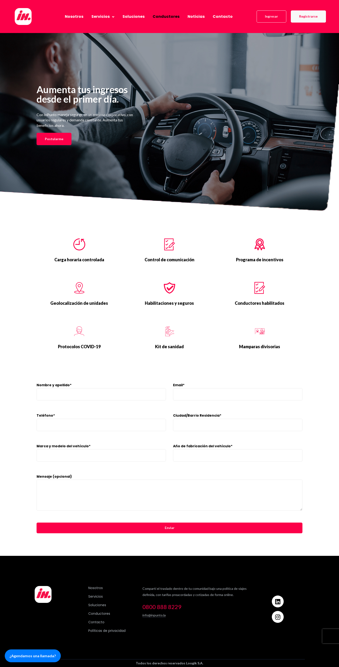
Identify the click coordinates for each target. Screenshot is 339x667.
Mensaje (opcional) (169, 500)
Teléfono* (101, 429)
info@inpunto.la (154, 615)
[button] (271, 16)
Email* (237, 399)
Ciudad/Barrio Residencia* (237, 429)
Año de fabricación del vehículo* (237, 460)
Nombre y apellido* (101, 399)
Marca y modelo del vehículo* (101, 460)
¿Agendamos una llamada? (32, 655)
